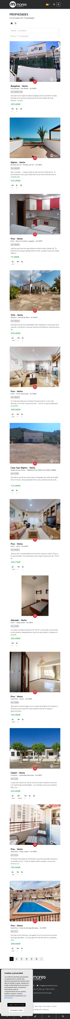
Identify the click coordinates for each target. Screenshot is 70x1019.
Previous (12, 61)
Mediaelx (46, 1009)
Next (57, 61)
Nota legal (38, 1006)
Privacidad (46, 1006)
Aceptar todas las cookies (16, 1005)
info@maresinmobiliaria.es (48, 985)
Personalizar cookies (16, 1010)
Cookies (54, 1006)
